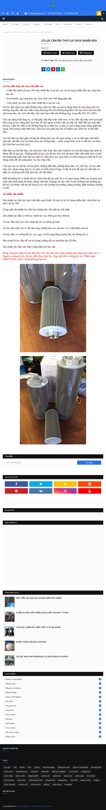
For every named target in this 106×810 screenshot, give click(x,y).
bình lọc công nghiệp (53, 679)
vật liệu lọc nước (53, 732)
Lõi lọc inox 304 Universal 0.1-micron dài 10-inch (42, 656)
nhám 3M (73, 780)
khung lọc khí (53, 706)
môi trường (53, 723)
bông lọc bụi (53, 683)
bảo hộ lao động (48, 767)
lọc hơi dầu (91, 776)
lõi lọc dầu (78, 60)
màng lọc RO (86, 772)
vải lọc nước (20, 776)
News (5, 24)
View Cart (69, 53)
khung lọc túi (50, 780)
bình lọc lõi (45, 776)
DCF (56, 60)
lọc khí (22, 767)
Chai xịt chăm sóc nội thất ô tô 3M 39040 (38, 627)
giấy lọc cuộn (85, 780)
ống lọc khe (53, 736)
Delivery (36, 24)
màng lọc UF (23, 784)
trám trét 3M (35, 784)
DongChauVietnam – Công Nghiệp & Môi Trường (33, 806)
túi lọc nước (53, 728)
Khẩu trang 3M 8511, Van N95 (31, 642)
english (96, 780)
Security (26, 24)
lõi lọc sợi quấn (9, 784)
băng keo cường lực (53, 688)
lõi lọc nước (53, 714)
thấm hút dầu (9, 780)
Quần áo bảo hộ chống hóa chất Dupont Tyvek (42, 612)
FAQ (58, 24)
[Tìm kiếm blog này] (41, 463)
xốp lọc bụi (56, 776)
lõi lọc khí (53, 710)
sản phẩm (15, 32)
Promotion (67, 24)
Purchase (15, 24)
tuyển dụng (57, 784)
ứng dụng (68, 784)
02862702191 (55, 13)
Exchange (48, 24)
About (78, 24)
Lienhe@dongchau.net (35, 13)
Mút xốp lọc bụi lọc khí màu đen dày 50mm (38, 598)
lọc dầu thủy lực (66, 60)
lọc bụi (37, 767)
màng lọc (53, 719)
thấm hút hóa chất (35, 780)
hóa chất (53, 701)
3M (15, 767)
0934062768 (71, 13)
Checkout (86, 53)
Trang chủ (6, 32)
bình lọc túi (21, 780)
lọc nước (7, 767)
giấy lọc (46, 784)
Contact (88, 24)
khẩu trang (80, 776)
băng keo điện (53, 692)
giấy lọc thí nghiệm (53, 697)
